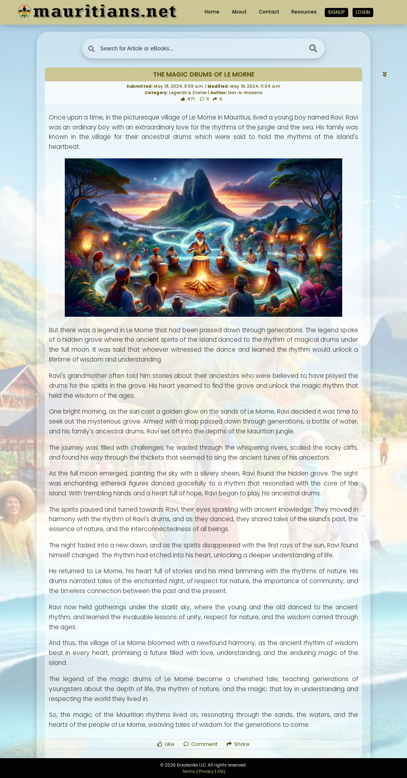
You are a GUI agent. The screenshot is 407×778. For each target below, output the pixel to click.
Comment (200, 744)
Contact (269, 12)
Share (238, 744)
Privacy (206, 771)
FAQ (221, 771)
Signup (336, 12)
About (239, 12)
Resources (304, 12)
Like (165, 744)
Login (363, 12)
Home (212, 12)
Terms (188, 771)
